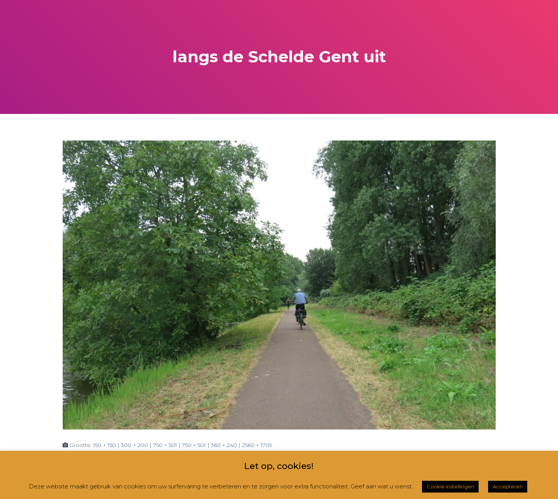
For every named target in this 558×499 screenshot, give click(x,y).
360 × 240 (224, 445)
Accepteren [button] (508, 486)
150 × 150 (104, 445)
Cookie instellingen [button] (450, 486)
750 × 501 (165, 445)
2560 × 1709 (257, 445)
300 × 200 (134, 445)
